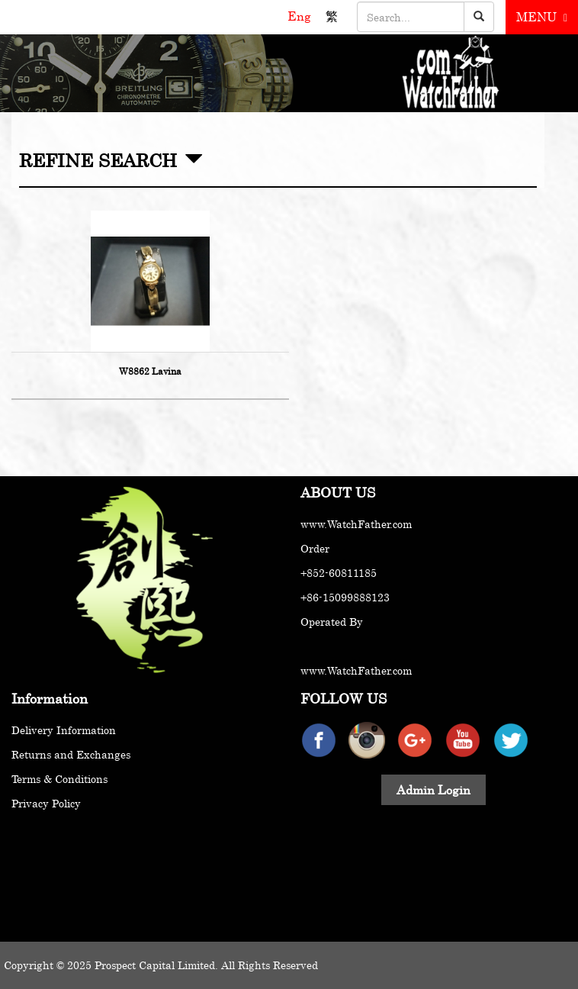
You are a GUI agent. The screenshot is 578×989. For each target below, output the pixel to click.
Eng (300, 16)
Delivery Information (63, 729)
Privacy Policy (46, 803)
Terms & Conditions (59, 778)
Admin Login (433, 789)
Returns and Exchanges (70, 754)
